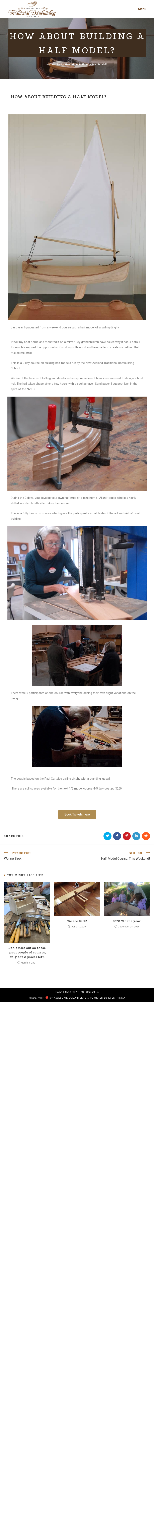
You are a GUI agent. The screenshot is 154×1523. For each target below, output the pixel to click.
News (59, 64)
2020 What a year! (126, 921)
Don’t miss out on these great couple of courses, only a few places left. (27, 952)
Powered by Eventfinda (107, 997)
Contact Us (92, 992)
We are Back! (77, 921)
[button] (77, 814)
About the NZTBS (74, 992)
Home (50, 64)
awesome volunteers (70, 997)
